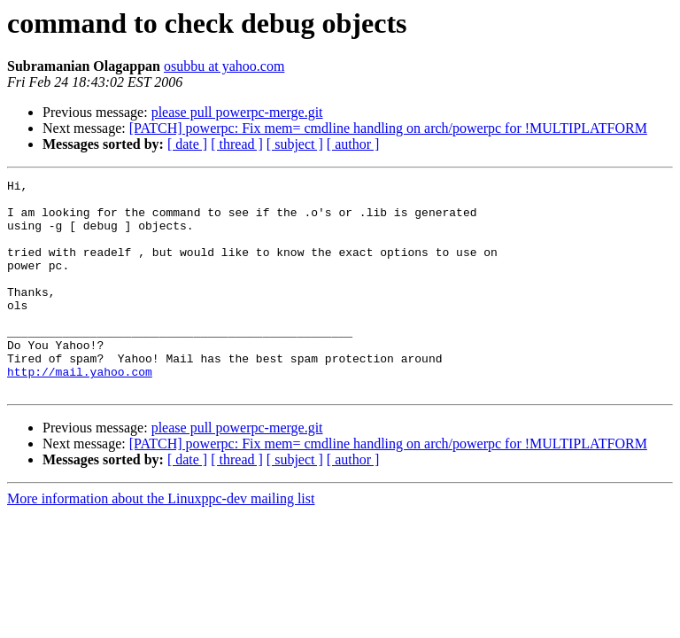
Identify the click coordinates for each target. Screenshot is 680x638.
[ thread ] (237, 144)
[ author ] (353, 144)
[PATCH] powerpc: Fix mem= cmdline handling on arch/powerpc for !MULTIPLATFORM (388, 128)
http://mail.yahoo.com (79, 411)
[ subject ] (295, 144)
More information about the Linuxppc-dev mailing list (160, 541)
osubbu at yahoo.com (224, 66)
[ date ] (187, 144)
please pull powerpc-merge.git (237, 112)
